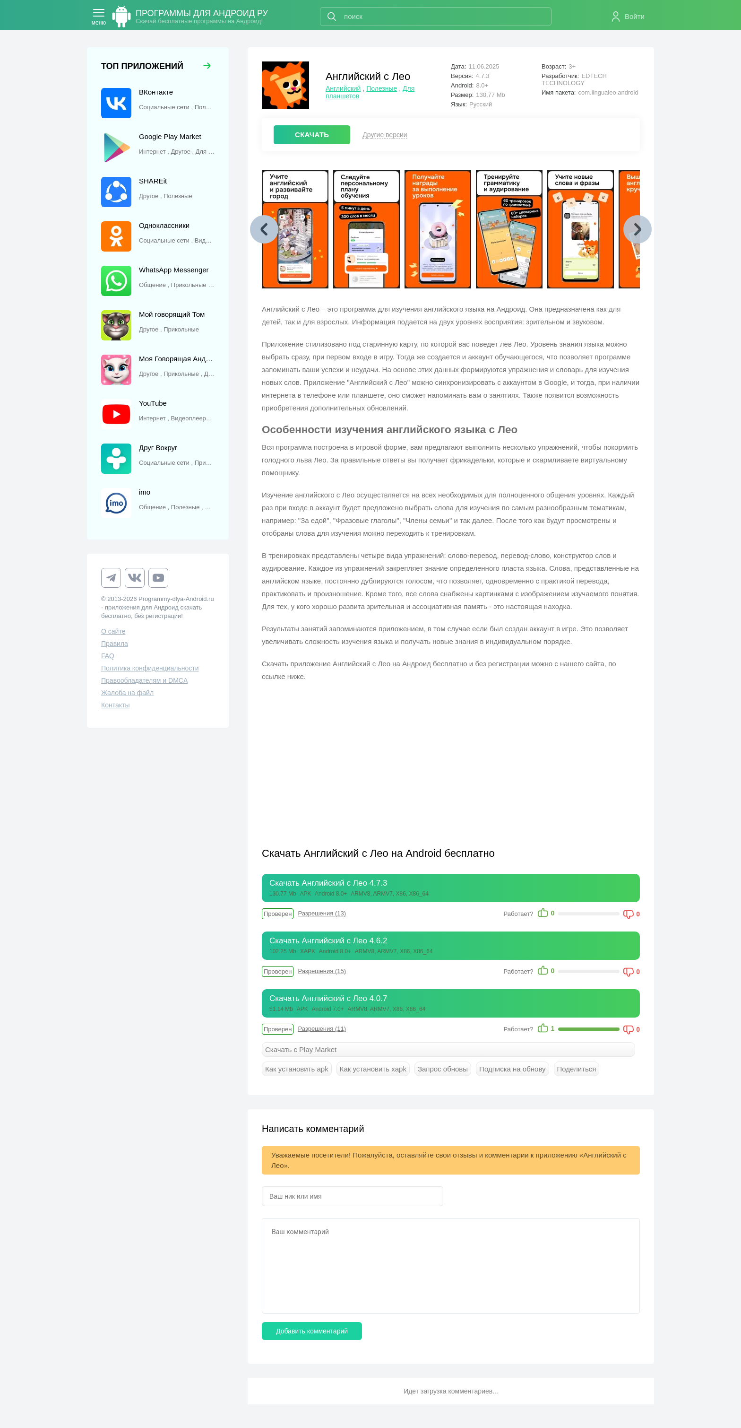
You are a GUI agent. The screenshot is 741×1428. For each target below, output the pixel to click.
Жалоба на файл (127, 693)
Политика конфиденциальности (150, 668)
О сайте (113, 631)
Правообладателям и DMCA (144, 680)
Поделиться (576, 1069)
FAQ (107, 656)
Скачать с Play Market (300, 1049)
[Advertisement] (356, 758)
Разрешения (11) (322, 1028)
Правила (114, 643)
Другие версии (384, 135)
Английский (343, 88)
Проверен (278, 913)
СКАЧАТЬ (312, 135)
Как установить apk (296, 1069)
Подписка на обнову (512, 1069)
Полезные (381, 88)
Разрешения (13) (322, 913)
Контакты (115, 705)
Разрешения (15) (322, 971)
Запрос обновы (443, 1069)
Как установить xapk (373, 1069)
